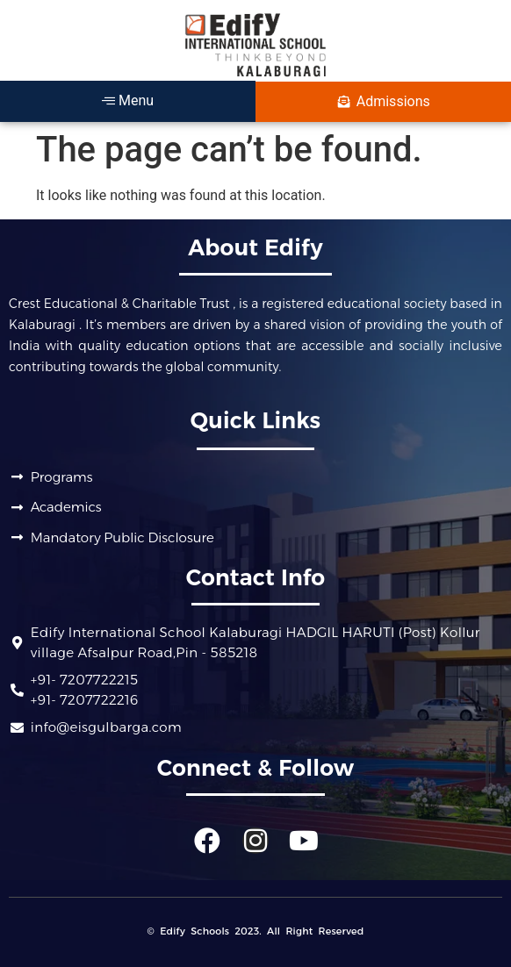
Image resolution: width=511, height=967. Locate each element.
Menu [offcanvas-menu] (128, 100)
